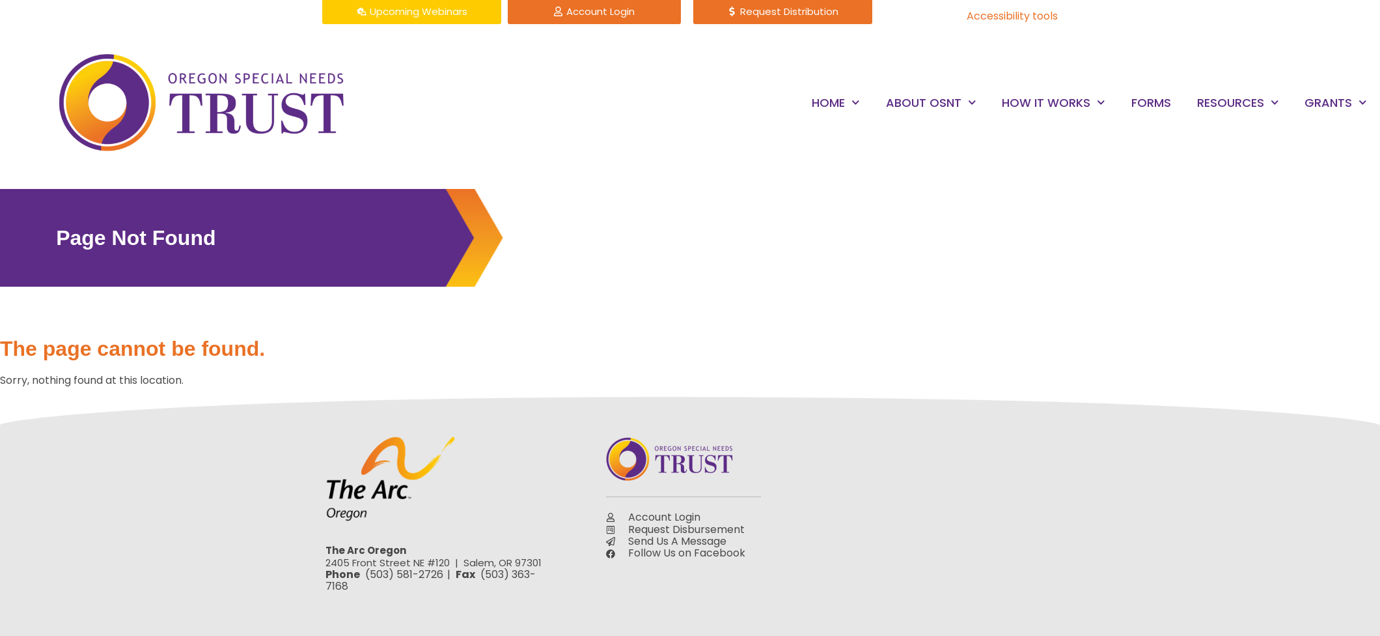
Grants (1335, 102)
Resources (1238, 102)
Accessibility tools (1012, 15)
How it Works (1053, 102)
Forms (1151, 102)
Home (836, 102)
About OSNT (931, 102)
